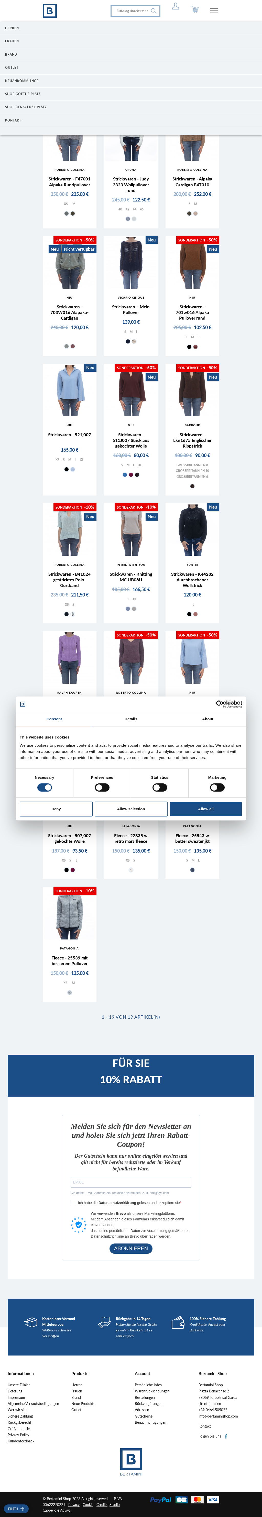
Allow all (206, 809)
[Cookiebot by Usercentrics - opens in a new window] (220, 704)
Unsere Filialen (19, 1385)
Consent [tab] (54, 719)
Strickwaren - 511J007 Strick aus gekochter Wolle (131, 440)
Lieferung (15, 1391)
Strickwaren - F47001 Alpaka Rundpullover (70, 181)
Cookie (88, 1504)
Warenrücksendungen (152, 1391)
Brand (76, 1397)
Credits (101, 1504)
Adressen (142, 1410)
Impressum (16, 1397)
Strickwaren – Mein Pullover (131, 309)
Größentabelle (19, 1429)
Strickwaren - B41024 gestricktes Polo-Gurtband (69, 579)
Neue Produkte (83, 1404)
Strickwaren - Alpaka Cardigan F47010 (192, 181)
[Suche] (135, 11)
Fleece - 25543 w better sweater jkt (192, 838)
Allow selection (131, 809)
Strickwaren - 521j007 (69, 434)
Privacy (74, 1504)
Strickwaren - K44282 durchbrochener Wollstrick (192, 579)
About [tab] (207, 719)
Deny (56, 809)
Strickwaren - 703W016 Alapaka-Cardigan (69, 312)
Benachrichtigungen (150, 1422)
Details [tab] (131, 719)
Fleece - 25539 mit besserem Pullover (69, 960)
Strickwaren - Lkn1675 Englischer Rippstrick (192, 440)
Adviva (65, 1510)
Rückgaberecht (19, 1422)
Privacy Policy (18, 1435)
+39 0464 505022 (213, 1410)
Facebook (226, 1436)
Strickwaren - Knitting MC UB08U (131, 576)
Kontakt (205, 1426)
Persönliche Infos (148, 1385)
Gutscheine (143, 1416)
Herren (76, 1385)
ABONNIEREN (131, 1248)
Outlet (76, 1410)
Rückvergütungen (148, 1404)
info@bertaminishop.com (218, 1416)
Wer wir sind (18, 1410)
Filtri (13, 1509)
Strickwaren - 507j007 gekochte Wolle (69, 838)
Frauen (76, 1391)
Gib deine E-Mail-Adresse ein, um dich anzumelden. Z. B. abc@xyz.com (120, 1193)
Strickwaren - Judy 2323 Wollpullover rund (131, 184)
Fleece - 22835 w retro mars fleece (131, 838)
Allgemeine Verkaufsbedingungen (33, 1404)
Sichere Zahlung (20, 1416)
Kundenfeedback (21, 1441)
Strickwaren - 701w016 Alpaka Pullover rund (192, 312)
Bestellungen (145, 1397)
